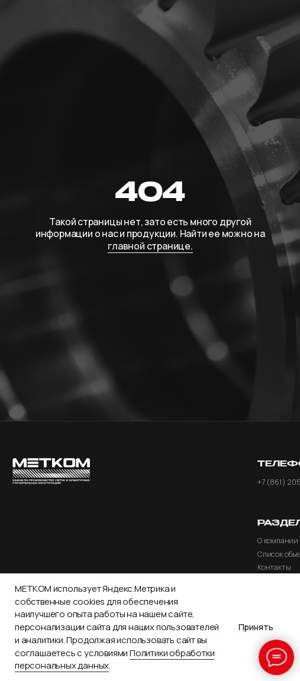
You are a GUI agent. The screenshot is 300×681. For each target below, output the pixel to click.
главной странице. (150, 245)
